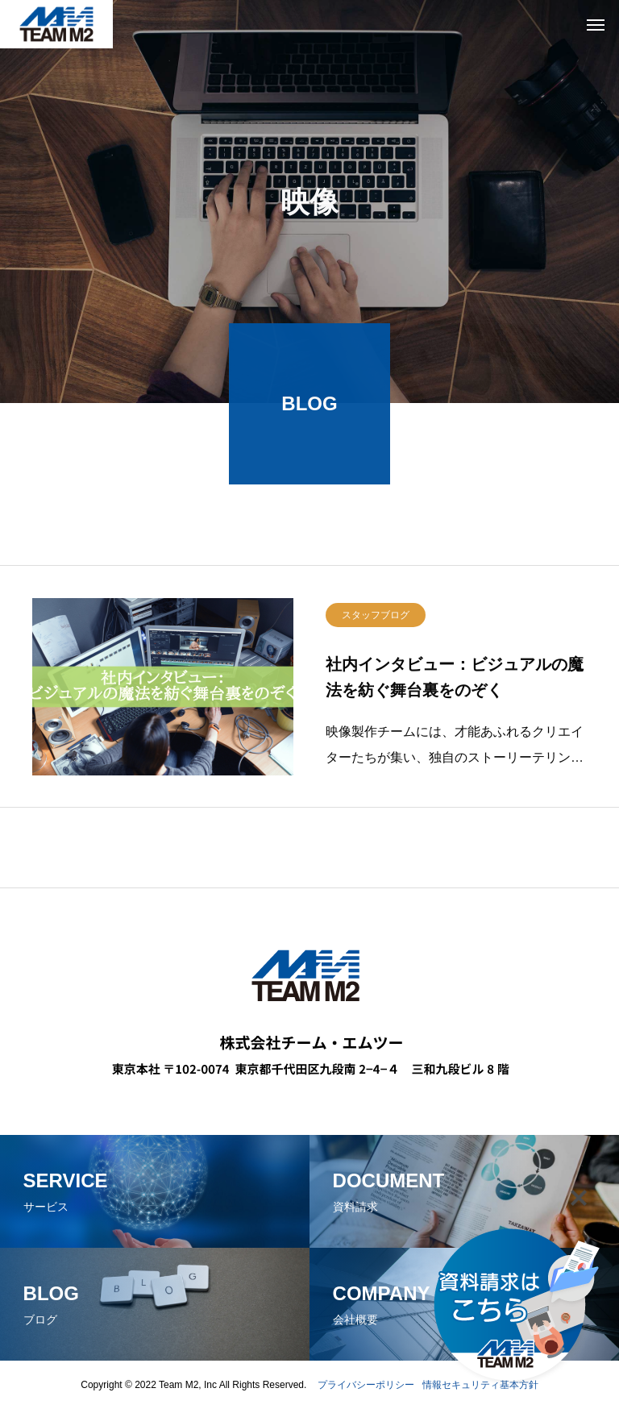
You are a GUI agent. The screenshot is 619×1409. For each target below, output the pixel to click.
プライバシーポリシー (366, 1384)
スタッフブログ (375, 619)
